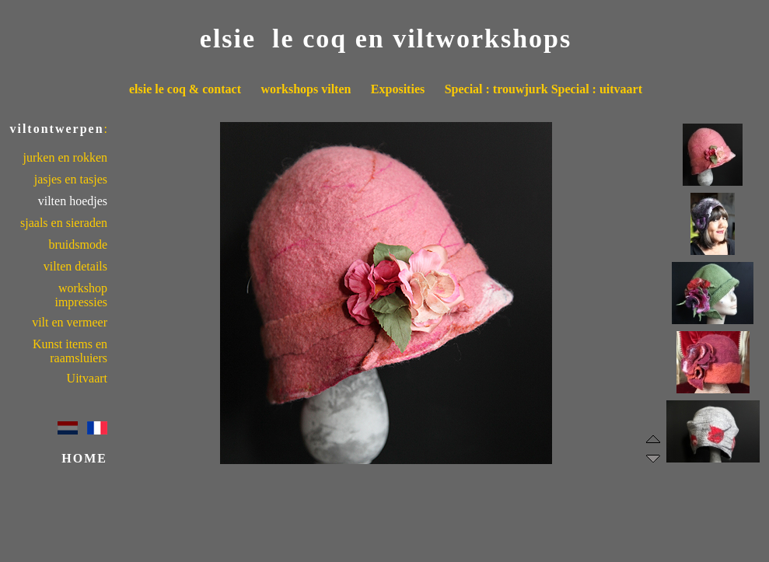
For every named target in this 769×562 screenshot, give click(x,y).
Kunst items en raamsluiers (70, 351)
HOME (84, 458)
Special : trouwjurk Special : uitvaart (543, 89)
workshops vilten (305, 89)
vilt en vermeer (69, 322)
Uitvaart (87, 378)
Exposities (398, 89)
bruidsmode (77, 244)
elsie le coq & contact (185, 89)
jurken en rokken (65, 157)
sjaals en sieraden (63, 222)
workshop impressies (80, 295)
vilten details (75, 266)
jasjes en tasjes (70, 179)
